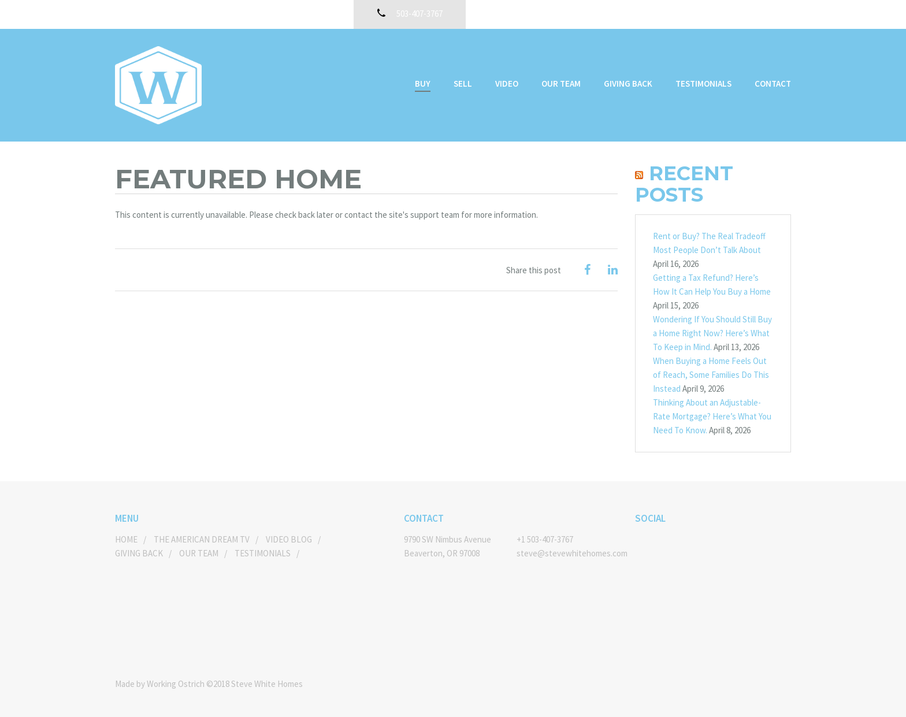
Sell (463, 83)
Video (506, 83)
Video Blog (289, 539)
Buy (422, 83)
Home (126, 539)
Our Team (561, 83)
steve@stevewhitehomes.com (567, 553)
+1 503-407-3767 (545, 539)
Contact (773, 83)
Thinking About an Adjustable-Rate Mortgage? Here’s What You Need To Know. (712, 416)
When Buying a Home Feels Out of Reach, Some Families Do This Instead (711, 374)
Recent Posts (684, 184)
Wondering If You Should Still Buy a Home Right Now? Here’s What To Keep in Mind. (712, 333)
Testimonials (703, 83)
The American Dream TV (202, 539)
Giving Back (628, 83)
